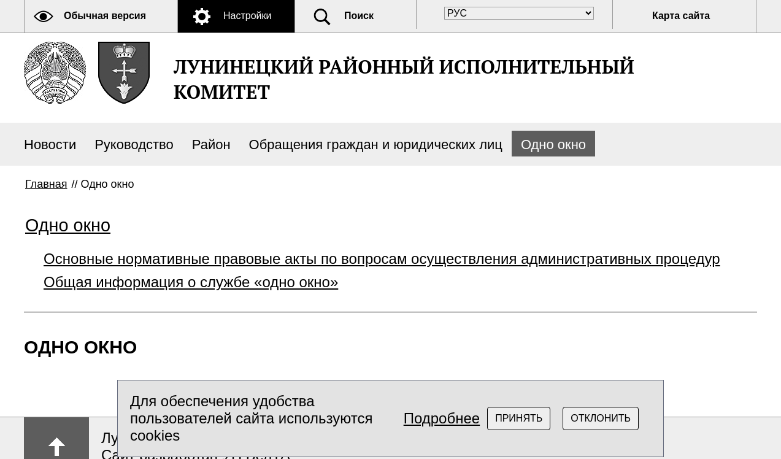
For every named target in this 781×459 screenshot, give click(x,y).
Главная (46, 184)
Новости (50, 144)
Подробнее (442, 418)
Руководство (134, 144)
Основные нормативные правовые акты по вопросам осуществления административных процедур (382, 258)
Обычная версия (105, 15)
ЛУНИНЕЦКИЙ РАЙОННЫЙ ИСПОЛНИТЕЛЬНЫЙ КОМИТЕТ (404, 79)
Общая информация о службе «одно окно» (191, 282)
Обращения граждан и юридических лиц (375, 144)
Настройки (247, 15)
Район (211, 144)
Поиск (359, 15)
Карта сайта (681, 15)
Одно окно (553, 144)
